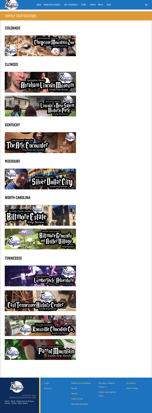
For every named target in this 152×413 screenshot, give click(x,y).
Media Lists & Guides (52, 5)
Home (7, 401)
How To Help (132, 388)
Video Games (23, 403)
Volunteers (131, 383)
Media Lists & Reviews (25, 401)
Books (14, 403)
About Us (48, 388)
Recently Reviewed (79, 404)
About (38, 5)
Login (109, 5)
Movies (7, 403)
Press (100, 5)
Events (93, 5)
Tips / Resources (70, 5)
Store (83, 5)
